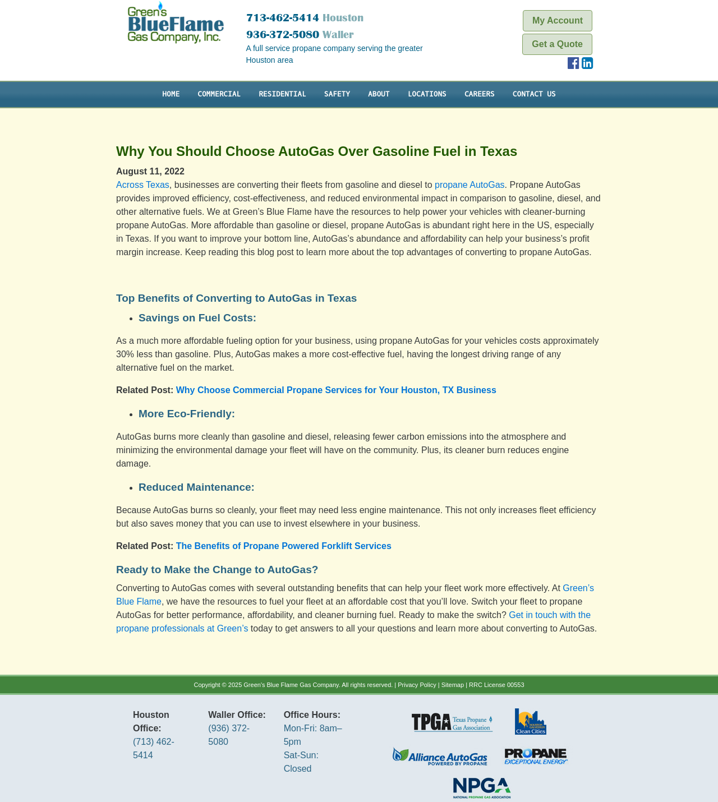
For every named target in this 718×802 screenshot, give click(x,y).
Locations (427, 94)
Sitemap (452, 684)
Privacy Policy (417, 684)
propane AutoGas (470, 185)
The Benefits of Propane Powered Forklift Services (284, 546)
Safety (337, 94)
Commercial (219, 94)
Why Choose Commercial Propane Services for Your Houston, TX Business (336, 390)
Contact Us (534, 94)
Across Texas (142, 185)
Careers (479, 94)
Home (171, 94)
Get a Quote (557, 44)
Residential (282, 94)
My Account (557, 20)
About (378, 94)
